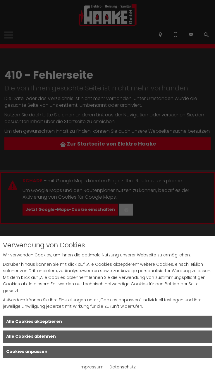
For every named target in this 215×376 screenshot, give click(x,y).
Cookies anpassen (26, 351)
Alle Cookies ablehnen (31, 336)
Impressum (92, 367)
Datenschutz (122, 367)
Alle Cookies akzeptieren (34, 321)
